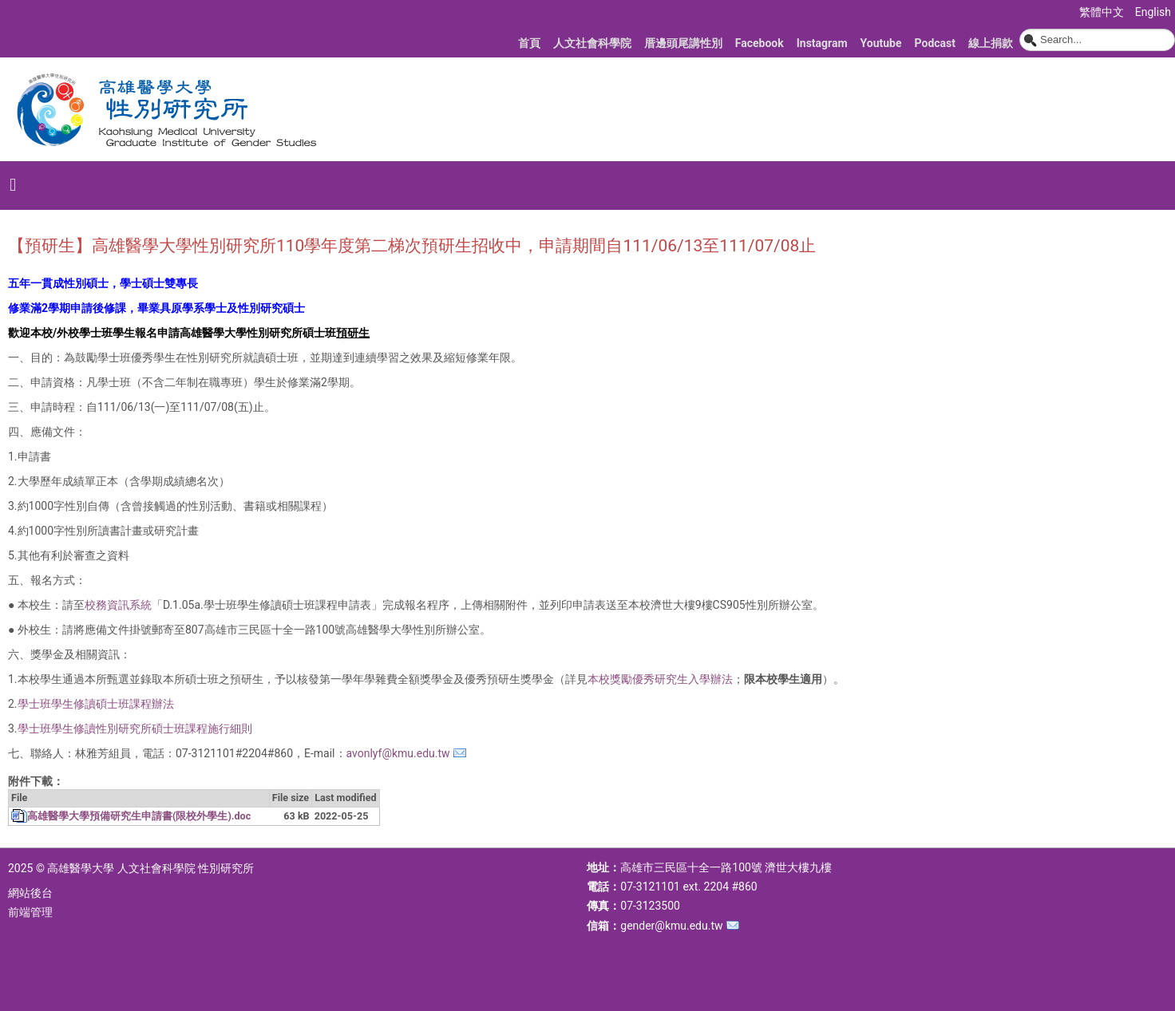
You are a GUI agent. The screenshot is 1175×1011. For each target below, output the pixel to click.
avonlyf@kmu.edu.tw (398, 753)
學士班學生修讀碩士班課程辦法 (96, 703)
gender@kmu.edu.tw (671, 925)
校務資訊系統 (118, 604)
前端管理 (30, 912)
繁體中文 (1102, 12)
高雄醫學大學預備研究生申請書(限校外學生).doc (139, 816)
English (1153, 12)
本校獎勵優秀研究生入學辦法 (660, 679)
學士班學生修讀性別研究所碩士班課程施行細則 (135, 728)
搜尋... (1019, 29)
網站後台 (30, 893)
